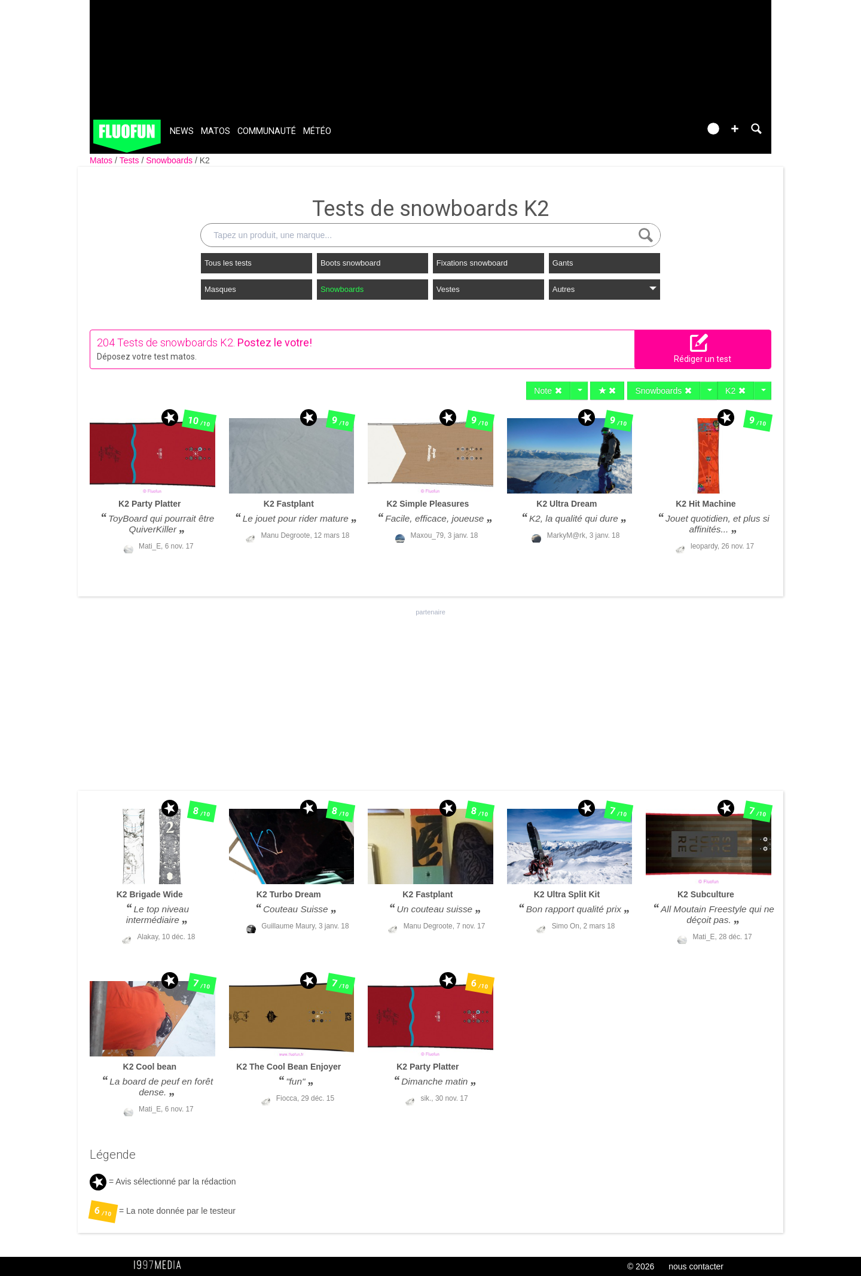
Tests (131, 160)
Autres (604, 289)
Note (548, 390)
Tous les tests (228, 262)
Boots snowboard (350, 262)
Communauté (266, 131)
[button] (734, 128)
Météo (317, 131)
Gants (562, 262)
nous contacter (695, 1266)
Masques (220, 289)
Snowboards (170, 160)
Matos (215, 131)
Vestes (448, 289)
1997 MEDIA (161, 1265)
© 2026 (640, 1266)
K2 (205, 160)
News (182, 131)
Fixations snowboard (472, 262)
